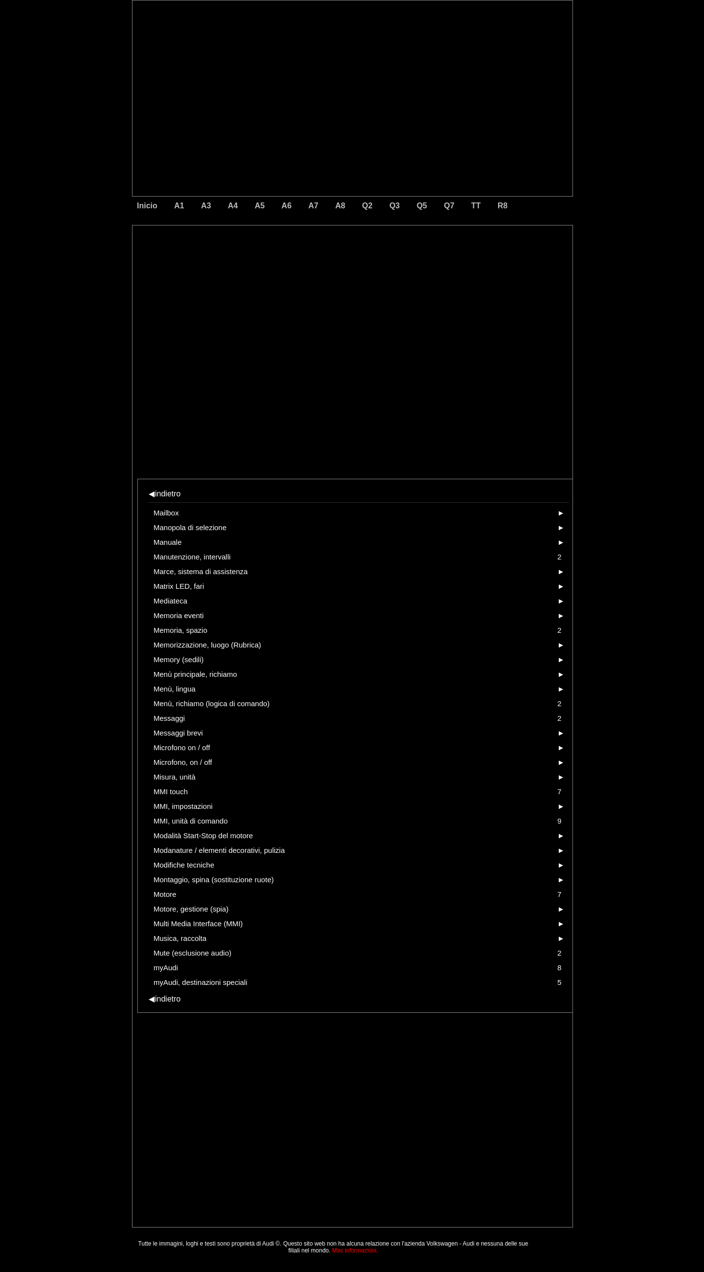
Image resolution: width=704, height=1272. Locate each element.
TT (476, 205)
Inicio (147, 205)
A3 (206, 205)
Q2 (367, 205)
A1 (179, 205)
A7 (313, 205)
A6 (286, 205)
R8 (502, 205)
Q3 (394, 205)
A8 (340, 205)
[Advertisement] (284, 266)
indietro (164, 494)
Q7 (449, 205)
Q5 (422, 205)
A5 (259, 205)
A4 (233, 205)
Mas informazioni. (355, 1250)
